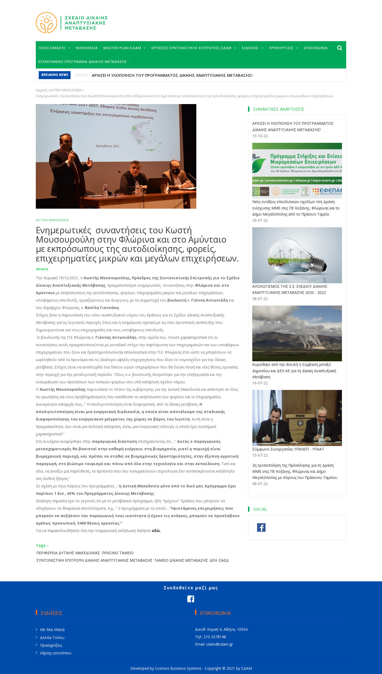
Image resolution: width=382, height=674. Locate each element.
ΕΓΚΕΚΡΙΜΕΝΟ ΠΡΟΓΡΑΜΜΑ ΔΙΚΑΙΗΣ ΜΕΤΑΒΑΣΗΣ (82, 62)
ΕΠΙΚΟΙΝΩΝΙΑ (316, 48)
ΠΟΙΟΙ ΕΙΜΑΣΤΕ (54, 48)
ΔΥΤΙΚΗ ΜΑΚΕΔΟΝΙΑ (65, 90)
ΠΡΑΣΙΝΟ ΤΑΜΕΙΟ (118, 552)
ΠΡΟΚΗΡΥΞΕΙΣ (283, 48)
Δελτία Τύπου (52, 637)
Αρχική (41, 90)
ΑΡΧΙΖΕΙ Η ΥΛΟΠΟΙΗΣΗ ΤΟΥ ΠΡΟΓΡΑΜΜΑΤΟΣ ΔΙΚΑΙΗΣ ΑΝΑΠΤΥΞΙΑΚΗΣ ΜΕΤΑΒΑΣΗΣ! (172, 75)
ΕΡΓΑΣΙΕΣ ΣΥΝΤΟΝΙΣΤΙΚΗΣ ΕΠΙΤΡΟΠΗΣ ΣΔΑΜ (193, 48)
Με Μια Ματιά (52, 629)
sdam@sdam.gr (219, 644)
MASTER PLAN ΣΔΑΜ (124, 48)
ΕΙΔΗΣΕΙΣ (252, 48)
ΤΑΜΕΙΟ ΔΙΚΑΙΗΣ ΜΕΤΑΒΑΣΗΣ (181, 560)
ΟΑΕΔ (224, 560)
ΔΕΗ (213, 560)
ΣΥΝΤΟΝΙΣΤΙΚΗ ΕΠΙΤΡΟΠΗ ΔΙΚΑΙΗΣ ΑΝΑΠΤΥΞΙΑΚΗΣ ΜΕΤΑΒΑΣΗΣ (94, 560)
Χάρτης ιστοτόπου (55, 652)
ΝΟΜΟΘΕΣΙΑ (87, 48)
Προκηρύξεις (51, 645)
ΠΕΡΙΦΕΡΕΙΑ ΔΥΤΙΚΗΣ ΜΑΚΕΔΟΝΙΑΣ (68, 552)
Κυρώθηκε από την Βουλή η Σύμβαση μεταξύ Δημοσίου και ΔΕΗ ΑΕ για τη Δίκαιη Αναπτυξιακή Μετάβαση (294, 370)
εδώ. (156, 530)
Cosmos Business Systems (178, 668)
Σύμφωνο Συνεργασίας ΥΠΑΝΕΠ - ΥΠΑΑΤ (288, 449)
